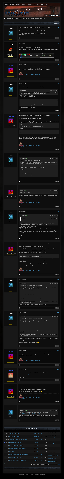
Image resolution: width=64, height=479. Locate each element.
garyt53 (36, 454)
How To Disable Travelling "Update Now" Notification (18, 454)
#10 (58, 279)
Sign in (46, 15)
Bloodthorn (36, 445)
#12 (58, 350)
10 (41, 454)
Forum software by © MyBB (23, 474)
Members (30, 4)
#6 (58, 154)
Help (42, 4)
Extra (47, 4)
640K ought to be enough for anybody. (31, 74)
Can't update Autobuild (14, 433)
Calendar (36, 4)
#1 (58, 27)
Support (13, 18)
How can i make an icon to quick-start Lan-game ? (18, 460)
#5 (58, 115)
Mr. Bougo (47, 27)
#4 (58, 83)
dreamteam (36, 457)
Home (6, 4)
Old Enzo (36, 460)
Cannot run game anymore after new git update (17, 448)
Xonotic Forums (8, 18)
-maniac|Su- (36, 436)
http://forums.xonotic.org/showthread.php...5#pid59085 (30, 374)
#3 (58, 64)
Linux (22, 76)
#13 (58, 369)
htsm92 (36, 439)
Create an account (53, 15)
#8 (58, 211)
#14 (58, 385)
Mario (11, 44)
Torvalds (24, 76)
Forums (18, 4)
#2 (58, 43)
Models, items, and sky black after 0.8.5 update (18, 439)
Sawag (36, 442)
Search (23, 4)
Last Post (49, 433)
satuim (11, 28)
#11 (58, 312)
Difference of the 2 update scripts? (15, 457)
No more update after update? (14, 436)
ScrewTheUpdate (54, 455)
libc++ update (11, 451)
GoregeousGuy (54, 461)
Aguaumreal (36, 433)
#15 (58, 406)
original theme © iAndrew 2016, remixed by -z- (37, 474)
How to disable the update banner (15, 442)
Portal (12, 4)
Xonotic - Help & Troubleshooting (21, 18)
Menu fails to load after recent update (16, 445)
